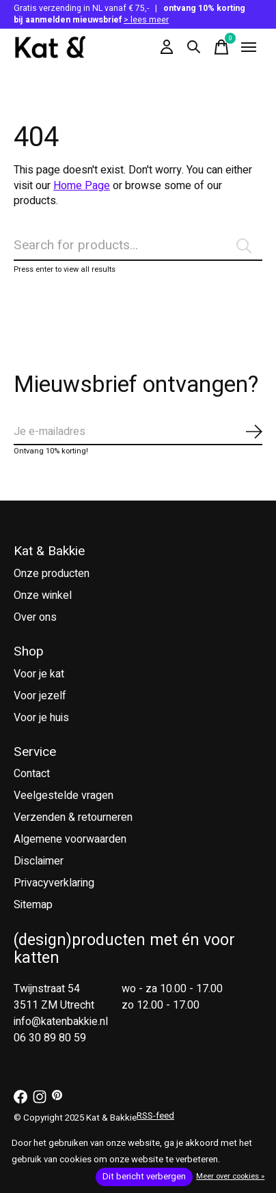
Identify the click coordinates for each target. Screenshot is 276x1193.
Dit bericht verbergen (144, 1176)
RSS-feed (155, 1116)
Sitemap (33, 905)
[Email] (138, 432)
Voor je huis (41, 718)
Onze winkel (43, 595)
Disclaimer (39, 861)
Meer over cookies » (230, 1176)
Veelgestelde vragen (63, 795)
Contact (32, 774)
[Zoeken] (138, 246)
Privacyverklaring (54, 883)
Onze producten (51, 573)
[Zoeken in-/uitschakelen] (194, 47)
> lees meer (146, 20)
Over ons (35, 617)
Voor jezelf (40, 696)
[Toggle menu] (248, 47)
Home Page (81, 186)
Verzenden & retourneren (73, 817)
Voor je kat (39, 674)
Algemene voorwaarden (70, 839)
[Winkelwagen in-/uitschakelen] (221, 47)
